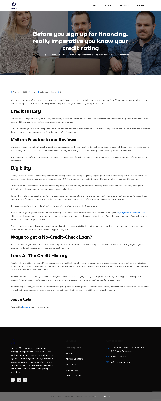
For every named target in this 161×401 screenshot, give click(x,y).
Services (123, 5)
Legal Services (71, 370)
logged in (26, 307)
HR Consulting (71, 364)
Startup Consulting (73, 375)
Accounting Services (74, 347)
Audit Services (71, 353)
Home (94, 5)
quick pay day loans (48, 92)
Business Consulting (74, 358)
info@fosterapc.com (120, 362)
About (108, 5)
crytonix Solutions (102, 396)
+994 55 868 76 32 (120, 356)
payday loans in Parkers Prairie (131, 212)
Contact (139, 5)
